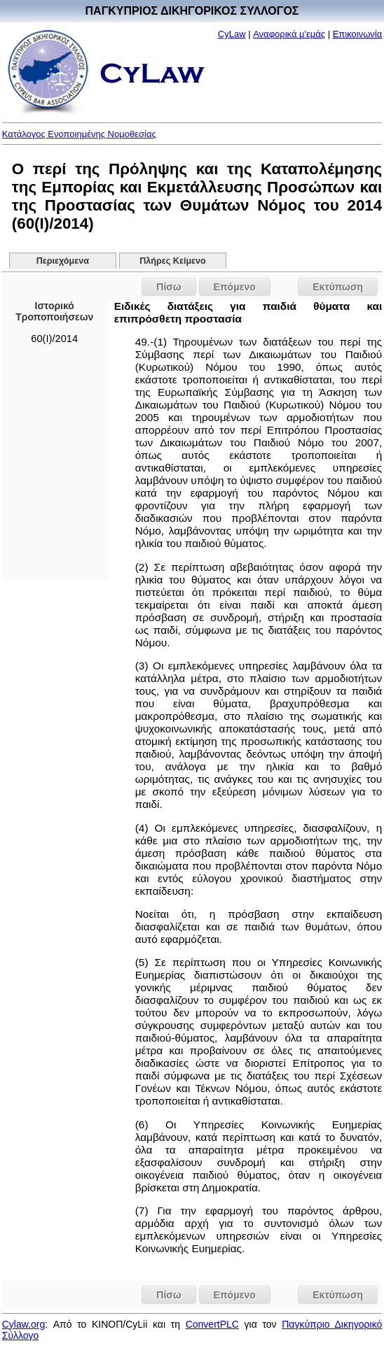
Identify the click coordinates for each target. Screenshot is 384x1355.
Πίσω (168, 286)
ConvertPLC (212, 1324)
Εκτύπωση (338, 286)
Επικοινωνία (358, 34)
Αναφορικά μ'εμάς (289, 34)
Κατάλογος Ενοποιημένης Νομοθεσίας (79, 134)
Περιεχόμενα (62, 261)
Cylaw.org (23, 1324)
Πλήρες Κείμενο (172, 261)
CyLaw (232, 34)
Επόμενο (235, 286)
